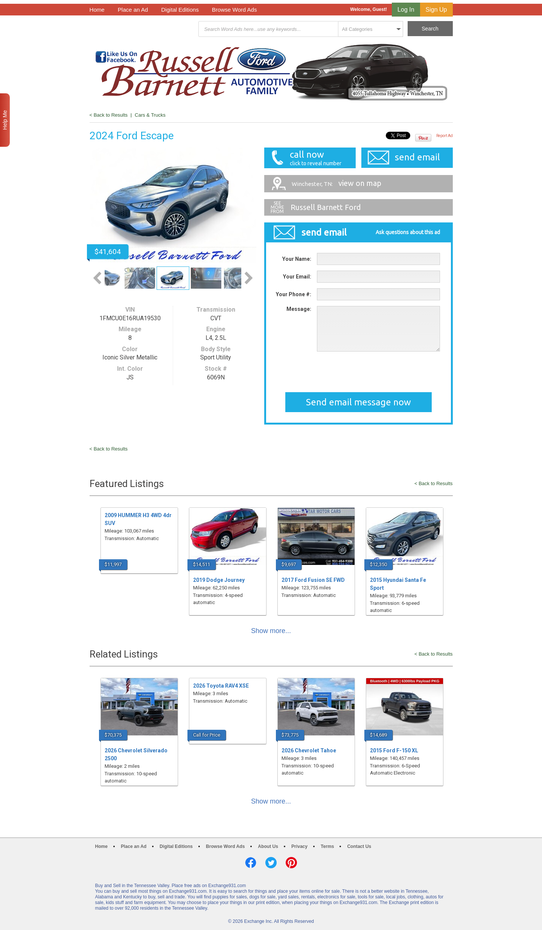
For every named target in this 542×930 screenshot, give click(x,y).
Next (249, 278)
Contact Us (359, 846)
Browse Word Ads (234, 9)
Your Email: (297, 277)
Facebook (250, 862)
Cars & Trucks (150, 115)
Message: (298, 309)
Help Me (5, 120)
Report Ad (444, 136)
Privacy (299, 846)
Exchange (143, 29)
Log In (405, 9)
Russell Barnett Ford (326, 207)
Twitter (271, 862)
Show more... (271, 631)
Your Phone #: (293, 294)
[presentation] (374, 372)
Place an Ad (133, 9)
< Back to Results (109, 115)
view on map (336, 183)
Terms (327, 846)
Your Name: (296, 259)
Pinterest (291, 862)
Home (97, 9)
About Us (268, 846)
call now (314, 158)
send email (417, 157)
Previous (97, 278)
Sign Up (436, 9)
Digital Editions (180, 9)
